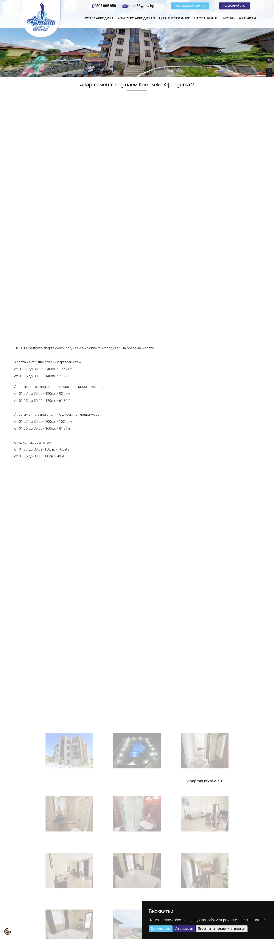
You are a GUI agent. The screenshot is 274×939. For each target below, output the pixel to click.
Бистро (228, 18)
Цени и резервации (174, 18)
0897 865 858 (105, 5)
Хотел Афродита (99, 18)
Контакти (247, 18)
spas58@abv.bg (141, 5)
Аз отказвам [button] (184, 928)
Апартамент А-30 (204, 781)
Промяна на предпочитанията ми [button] (221, 928)
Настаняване (206, 18)
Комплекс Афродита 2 (136, 18)
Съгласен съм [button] (160, 928)
